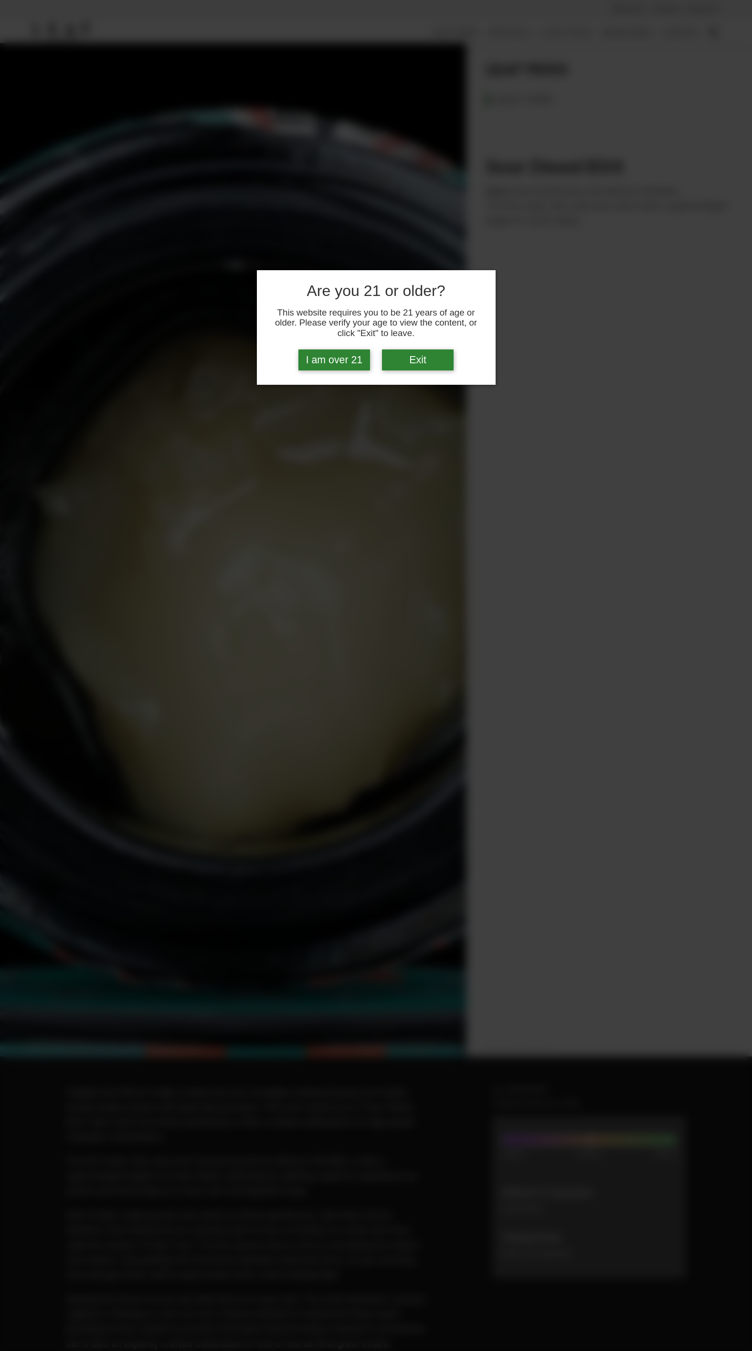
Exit (417, 360)
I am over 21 (334, 360)
